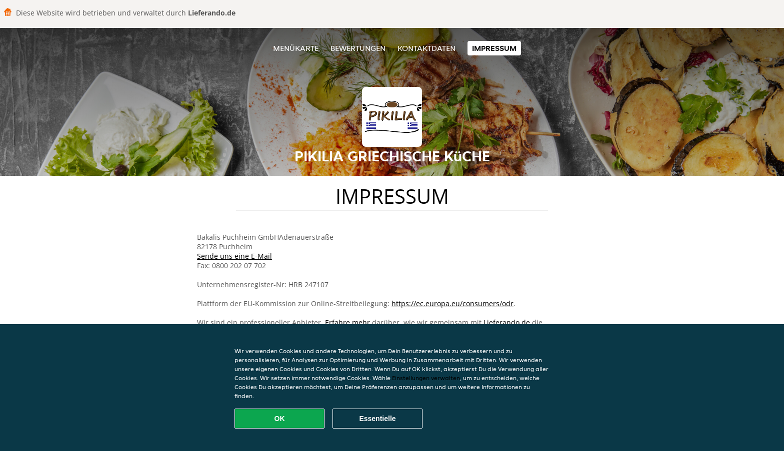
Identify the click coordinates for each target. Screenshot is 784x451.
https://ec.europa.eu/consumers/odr (453, 303)
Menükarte (295, 48)
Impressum (494, 48)
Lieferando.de (507, 322)
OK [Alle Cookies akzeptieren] (279, 419)
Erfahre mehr (347, 322)
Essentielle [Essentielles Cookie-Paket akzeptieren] (377, 419)
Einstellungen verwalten (426, 378)
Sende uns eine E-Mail (234, 256)
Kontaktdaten (427, 48)
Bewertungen (358, 48)
